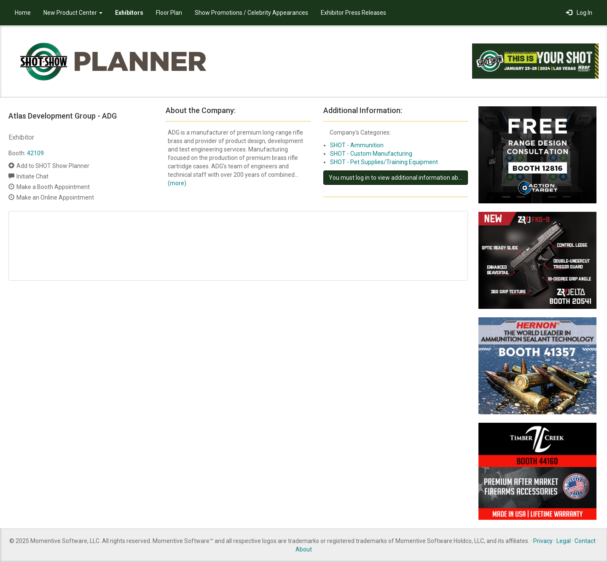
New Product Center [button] (72, 12)
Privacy (543, 541)
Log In (579, 12)
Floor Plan (169, 12)
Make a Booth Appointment (53, 187)
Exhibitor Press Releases (353, 12)
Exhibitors (129, 12)
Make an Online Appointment (55, 197)
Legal (563, 541)
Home (23, 12)
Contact (585, 541)
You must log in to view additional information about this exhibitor (398, 177)
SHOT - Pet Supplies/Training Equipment (384, 162)
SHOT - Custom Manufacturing (371, 153)
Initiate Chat (32, 176)
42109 (35, 153)
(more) (177, 183)
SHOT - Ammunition (357, 145)
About (303, 549)
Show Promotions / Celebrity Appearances (251, 12)
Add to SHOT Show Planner (52, 165)
